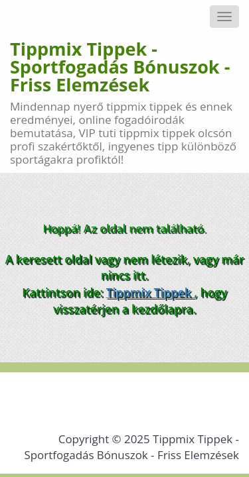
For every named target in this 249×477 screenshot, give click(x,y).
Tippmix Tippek (150, 292)
